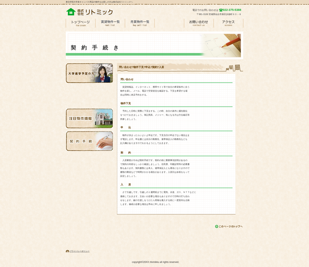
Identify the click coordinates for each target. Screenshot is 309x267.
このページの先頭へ (229, 226)
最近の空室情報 (89, 96)
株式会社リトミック (95, 12)
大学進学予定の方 (89, 73)
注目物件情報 (89, 118)
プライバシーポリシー (79, 251)
